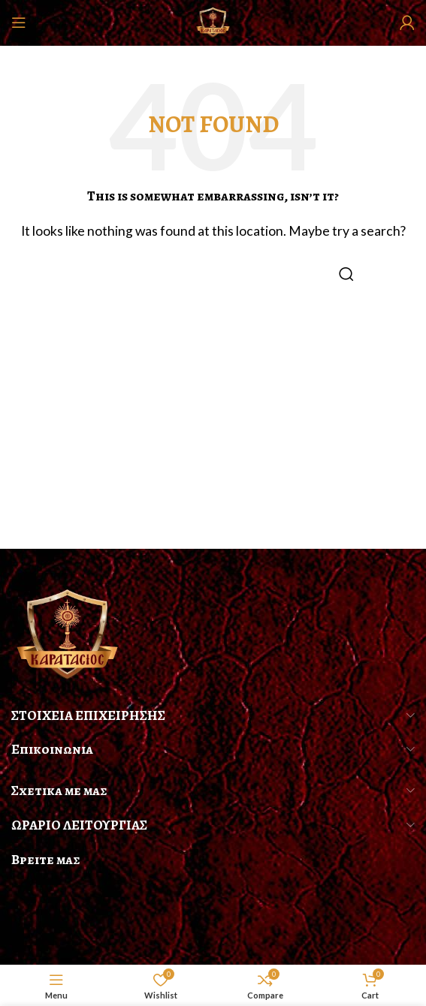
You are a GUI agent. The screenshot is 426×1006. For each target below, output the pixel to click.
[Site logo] (213, 21)
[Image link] (67, 633)
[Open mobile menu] (19, 23)
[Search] (213, 274)
